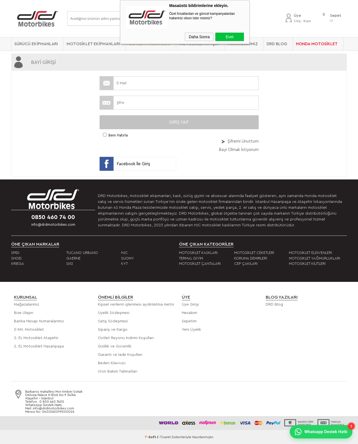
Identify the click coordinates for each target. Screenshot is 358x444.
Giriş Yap (179, 122)
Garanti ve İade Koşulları (120, 355)
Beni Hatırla (118, 135)
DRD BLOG (277, 44)
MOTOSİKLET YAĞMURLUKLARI (314, 258)
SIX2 (69, 263)
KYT (124, 263)
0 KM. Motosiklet (29, 330)
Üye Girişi (190, 304)
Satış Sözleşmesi (113, 321)
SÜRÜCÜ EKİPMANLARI (36, 44)
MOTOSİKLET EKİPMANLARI (93, 44)
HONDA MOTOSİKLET (317, 44)
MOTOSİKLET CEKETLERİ (254, 253)
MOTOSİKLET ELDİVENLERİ (310, 253)
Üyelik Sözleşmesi (113, 313)
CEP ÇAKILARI (246, 263)
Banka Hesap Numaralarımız (39, 321)
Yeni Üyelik (191, 330)
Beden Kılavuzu (112, 363)
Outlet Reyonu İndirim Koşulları (126, 338)
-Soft (151, 437)
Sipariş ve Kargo (113, 330)
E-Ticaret (164, 437)
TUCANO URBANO (82, 253)
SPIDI (15, 253)
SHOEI (16, 258)
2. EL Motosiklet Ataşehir (36, 338)
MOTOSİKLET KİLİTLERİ (307, 263)
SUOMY (127, 258)
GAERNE (73, 258)
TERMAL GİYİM (191, 258)
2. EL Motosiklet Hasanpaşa (39, 346)
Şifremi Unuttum (243, 141)
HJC (124, 253)
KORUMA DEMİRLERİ (250, 258)
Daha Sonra (199, 37)
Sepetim (189, 321)
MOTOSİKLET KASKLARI (198, 253)
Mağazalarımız (26, 304)
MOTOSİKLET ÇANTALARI (200, 263)
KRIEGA (17, 263)
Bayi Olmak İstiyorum (239, 150)
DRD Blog (274, 304)
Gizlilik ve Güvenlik (114, 346)
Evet (230, 37)
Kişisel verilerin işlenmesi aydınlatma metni (136, 304)
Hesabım (189, 313)
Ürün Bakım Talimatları (117, 371)
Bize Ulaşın (23, 313)
